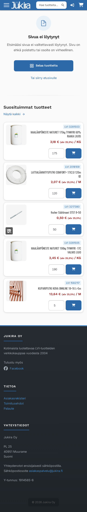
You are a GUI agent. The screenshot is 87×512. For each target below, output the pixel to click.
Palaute (9, 408)
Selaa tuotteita (44, 66)
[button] (73, 153)
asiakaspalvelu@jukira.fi (46, 471)
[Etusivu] (22, 5)
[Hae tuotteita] (51, 5)
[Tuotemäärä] (56, 153)
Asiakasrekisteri (15, 398)
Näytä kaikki (14, 114)
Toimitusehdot (14, 403)
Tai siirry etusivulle (44, 78)
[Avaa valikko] (6, 5)
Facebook (17, 368)
